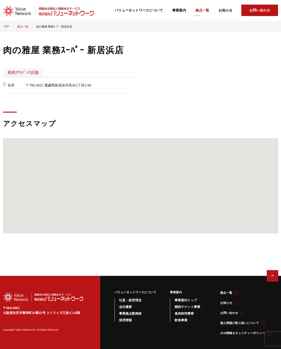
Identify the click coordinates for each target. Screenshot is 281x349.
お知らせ (225, 10)
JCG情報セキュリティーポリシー (242, 333)
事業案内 (179, 10)
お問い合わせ (259, 10)
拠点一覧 (202, 10)
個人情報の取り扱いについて (239, 323)
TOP (6, 26)
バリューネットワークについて (139, 10)
